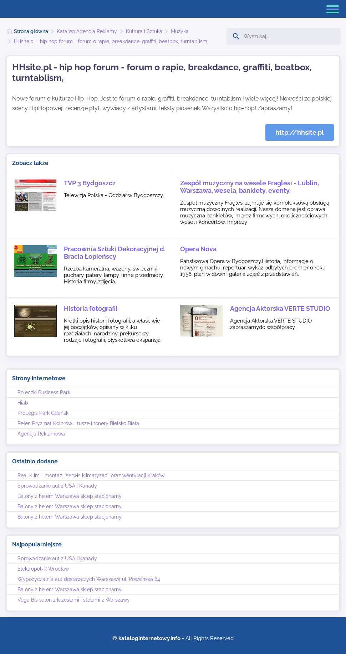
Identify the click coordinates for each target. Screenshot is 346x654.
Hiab (22, 403)
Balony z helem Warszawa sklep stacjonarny (69, 496)
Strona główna (31, 31)
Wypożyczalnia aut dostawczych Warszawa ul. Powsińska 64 (88, 579)
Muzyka (180, 31)
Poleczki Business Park (43, 392)
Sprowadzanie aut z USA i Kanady (57, 486)
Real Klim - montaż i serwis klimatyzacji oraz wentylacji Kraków (90, 475)
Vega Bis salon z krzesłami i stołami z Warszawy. (74, 600)
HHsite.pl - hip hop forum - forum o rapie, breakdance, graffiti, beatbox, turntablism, (111, 41)
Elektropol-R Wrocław (43, 569)
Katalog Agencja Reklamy (87, 31)
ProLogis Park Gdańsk (42, 413)
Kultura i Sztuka (144, 31)
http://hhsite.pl (299, 132)
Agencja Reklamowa (41, 434)
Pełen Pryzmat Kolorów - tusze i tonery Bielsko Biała (78, 423)
